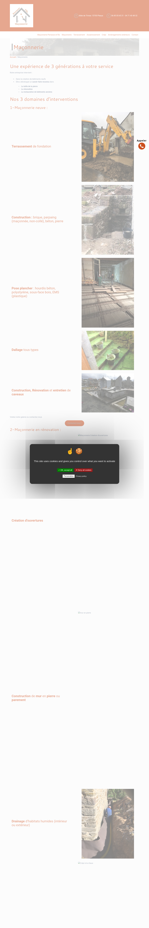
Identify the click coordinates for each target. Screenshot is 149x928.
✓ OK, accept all (65, 470)
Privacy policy (81, 476)
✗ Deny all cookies (83, 470)
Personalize (69, 476)
